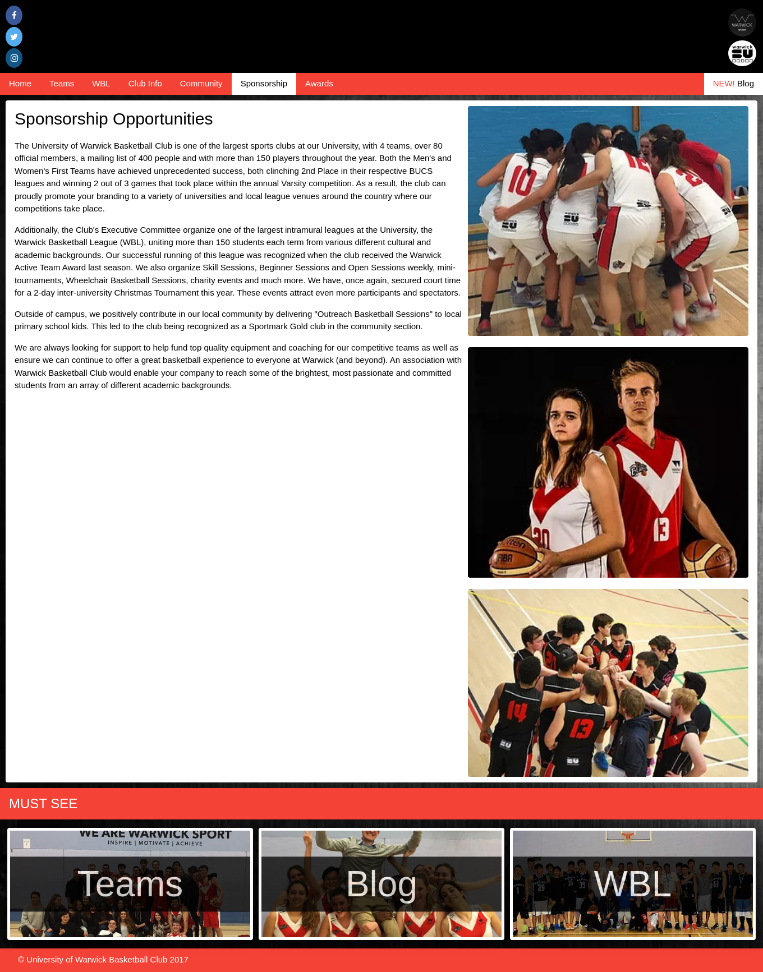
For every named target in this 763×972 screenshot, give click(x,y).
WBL (101, 83)
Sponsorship (264, 83)
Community (201, 83)
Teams (61, 83)
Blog (733, 83)
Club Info (145, 83)
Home (20, 83)
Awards (319, 83)
